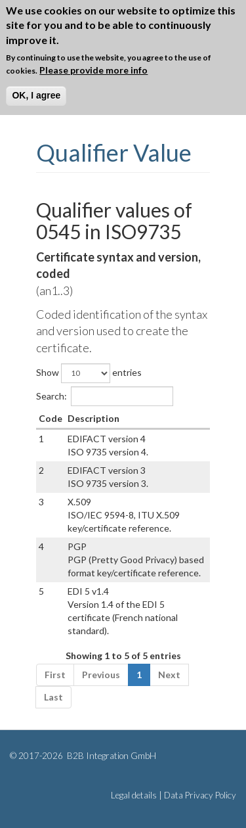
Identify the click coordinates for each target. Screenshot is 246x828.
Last (53, 696)
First (55, 674)
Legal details (134, 795)
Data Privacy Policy (200, 795)
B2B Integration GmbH (110, 755)
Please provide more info (93, 70)
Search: (104, 396)
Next (169, 674)
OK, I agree (36, 95)
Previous (101, 674)
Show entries (89, 373)
